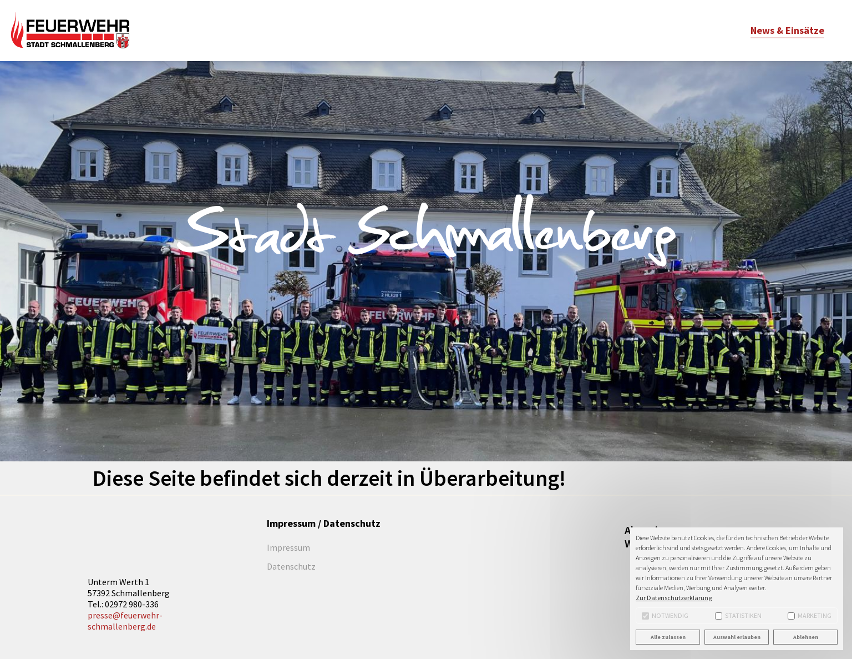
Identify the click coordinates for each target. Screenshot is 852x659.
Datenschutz (291, 566)
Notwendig (665, 615)
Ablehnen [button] (805, 637)
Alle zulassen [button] (668, 637)
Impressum (288, 547)
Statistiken (738, 615)
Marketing (809, 615)
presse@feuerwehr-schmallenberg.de (125, 621)
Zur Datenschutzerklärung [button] (674, 597)
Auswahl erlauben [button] (736, 637)
